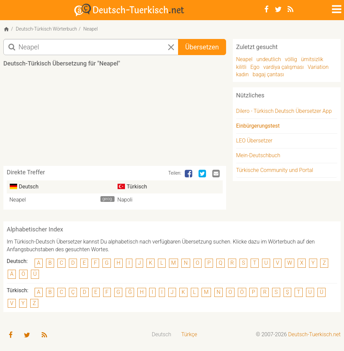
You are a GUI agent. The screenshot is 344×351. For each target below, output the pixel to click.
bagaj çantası (268, 74)
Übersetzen (202, 47)
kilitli (241, 67)
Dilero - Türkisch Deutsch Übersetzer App (284, 111)
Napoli (124, 199)
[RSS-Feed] (290, 9)
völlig (291, 59)
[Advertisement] (125, 119)
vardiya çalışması (283, 67)
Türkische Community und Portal (274, 170)
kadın (242, 74)
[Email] (217, 174)
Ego (254, 67)
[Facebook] (266, 9)
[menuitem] (161, 334)
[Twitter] (278, 9)
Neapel (17, 199)
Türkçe (189, 334)
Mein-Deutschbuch (258, 155)
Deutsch (161, 334)
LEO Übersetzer (254, 140)
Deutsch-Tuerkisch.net (314, 334)
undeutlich (268, 59)
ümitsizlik (312, 59)
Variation (318, 67)
